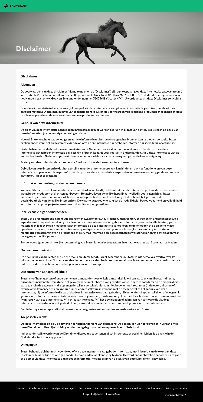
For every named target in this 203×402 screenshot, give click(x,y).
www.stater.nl (171, 91)
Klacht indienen (38, 388)
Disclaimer (85, 388)
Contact (21, 388)
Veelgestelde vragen (63, 388)
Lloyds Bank (113, 394)
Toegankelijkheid (93, 394)
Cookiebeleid (154, 388)
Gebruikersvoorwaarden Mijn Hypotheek (119, 388)
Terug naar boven (174, 395)
